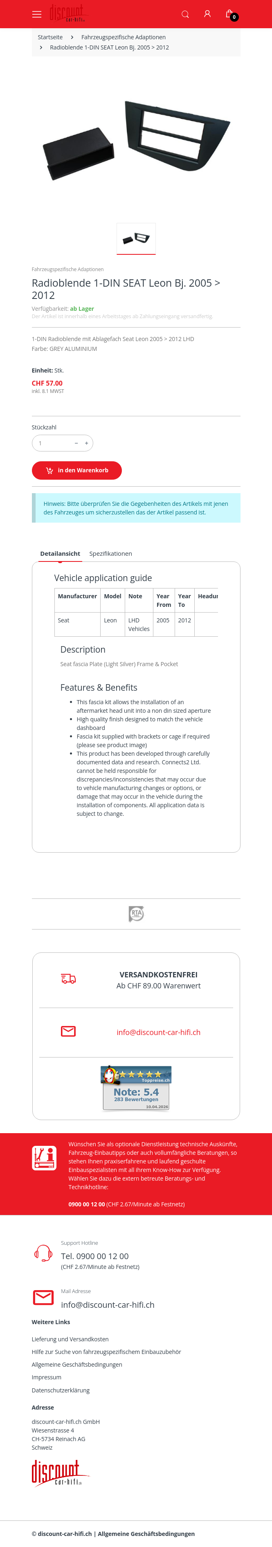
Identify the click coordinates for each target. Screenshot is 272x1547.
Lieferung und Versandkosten (70, 1339)
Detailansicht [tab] (60, 553)
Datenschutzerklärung (61, 1390)
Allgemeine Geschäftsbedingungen (77, 1364)
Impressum (47, 1377)
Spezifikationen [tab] (111, 553)
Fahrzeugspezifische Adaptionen (123, 37)
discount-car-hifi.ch (65, 1534)
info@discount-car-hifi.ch (158, 1032)
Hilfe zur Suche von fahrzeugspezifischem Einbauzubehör (106, 1352)
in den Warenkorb (77, 470)
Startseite (50, 37)
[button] (185, 13)
